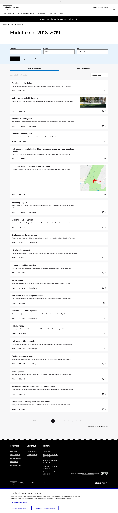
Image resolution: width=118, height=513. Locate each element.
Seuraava (82, 421)
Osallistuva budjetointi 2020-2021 (50, 467)
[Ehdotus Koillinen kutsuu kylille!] (59, 122)
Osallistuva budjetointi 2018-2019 (50, 473)
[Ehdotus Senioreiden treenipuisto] (59, 223)
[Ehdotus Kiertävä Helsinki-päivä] (59, 137)
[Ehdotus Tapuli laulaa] (59, 284)
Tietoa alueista (41, 14)
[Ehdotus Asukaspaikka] (59, 375)
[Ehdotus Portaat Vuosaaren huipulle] (59, 360)
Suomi (95, 7)
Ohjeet (61, 14)
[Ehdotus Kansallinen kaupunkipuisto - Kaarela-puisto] (59, 405)
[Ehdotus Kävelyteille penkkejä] (59, 254)
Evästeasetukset (40, 483)
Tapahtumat (52, 14)
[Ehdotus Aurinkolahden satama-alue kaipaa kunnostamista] (59, 390)
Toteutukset (47, 451)
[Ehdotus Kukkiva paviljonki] (59, 207)
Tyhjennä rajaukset (30, 59)
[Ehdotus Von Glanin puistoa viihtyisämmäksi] (59, 299)
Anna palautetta (64, 2)
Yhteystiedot (14, 451)
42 (76, 421)
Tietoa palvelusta (15, 458)
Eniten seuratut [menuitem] (96, 75)
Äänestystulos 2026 (9, 14)
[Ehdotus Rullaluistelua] (59, 329)
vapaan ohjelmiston (88, 473)
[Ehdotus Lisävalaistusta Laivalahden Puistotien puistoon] (59, 181)
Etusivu (5, 24)
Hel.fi (4, 2)
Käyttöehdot (14, 462)
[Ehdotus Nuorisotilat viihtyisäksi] (59, 86)
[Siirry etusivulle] (12, 7)
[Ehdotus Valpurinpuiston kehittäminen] (59, 105)
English (106, 7)
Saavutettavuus (15, 455)
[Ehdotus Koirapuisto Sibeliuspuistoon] (59, 344)
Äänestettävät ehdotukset (26, 14)
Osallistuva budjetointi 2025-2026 (50, 456)
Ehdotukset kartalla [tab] (83, 69)
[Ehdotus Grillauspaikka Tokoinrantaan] (59, 238)
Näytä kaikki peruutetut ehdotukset (98, 426)
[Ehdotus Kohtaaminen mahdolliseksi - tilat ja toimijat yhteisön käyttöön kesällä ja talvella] (59, 154)
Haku (15, 59)
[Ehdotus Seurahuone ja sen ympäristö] (59, 314)
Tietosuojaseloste (15, 465)
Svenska (100, 7)
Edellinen (36, 421)
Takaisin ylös (101, 483)
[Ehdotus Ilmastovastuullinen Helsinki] (59, 269)
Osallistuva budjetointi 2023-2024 (50, 461)
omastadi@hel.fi (32, 451)
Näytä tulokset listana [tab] (34, 69)
